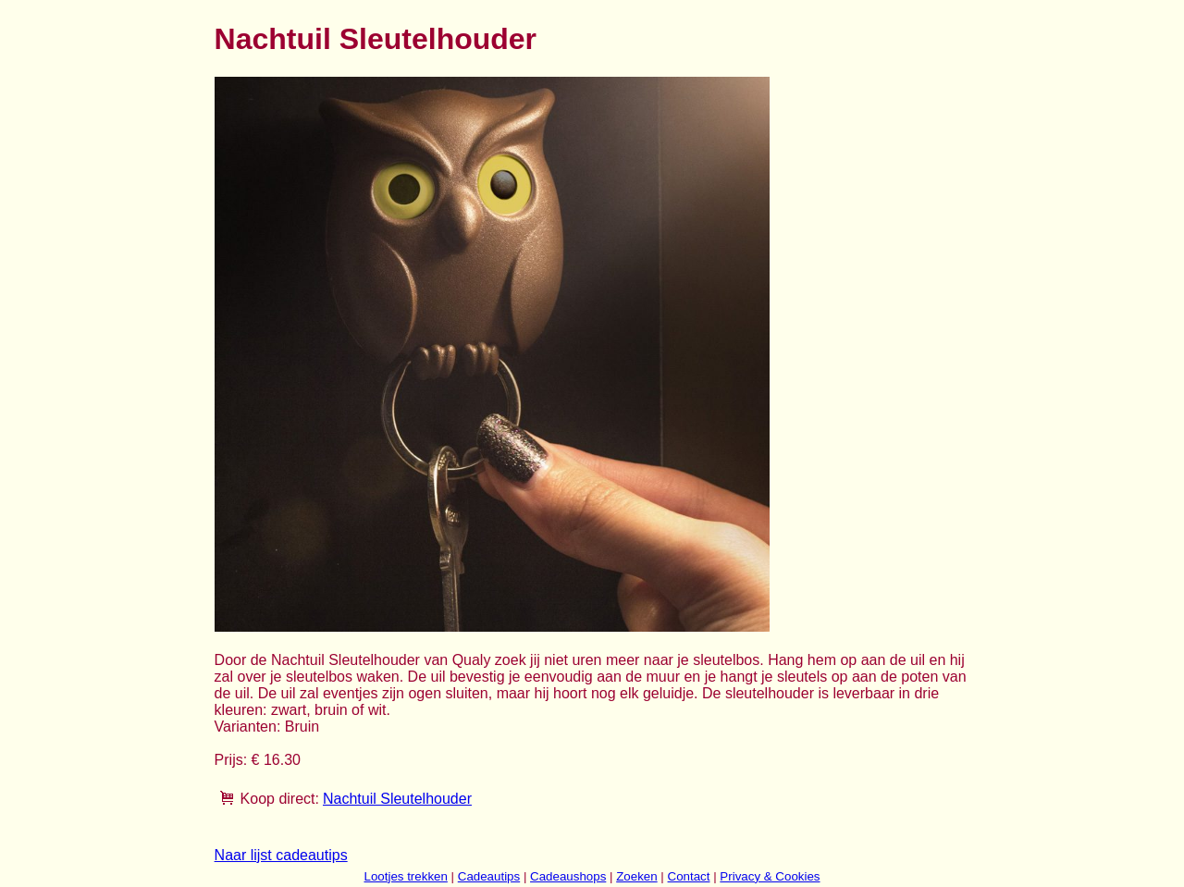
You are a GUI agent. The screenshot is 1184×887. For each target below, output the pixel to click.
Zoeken (636, 876)
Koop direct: (279, 799)
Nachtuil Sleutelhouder (397, 799)
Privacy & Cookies (770, 876)
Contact (689, 876)
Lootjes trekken (405, 876)
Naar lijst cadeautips (281, 855)
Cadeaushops (568, 876)
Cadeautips (489, 876)
